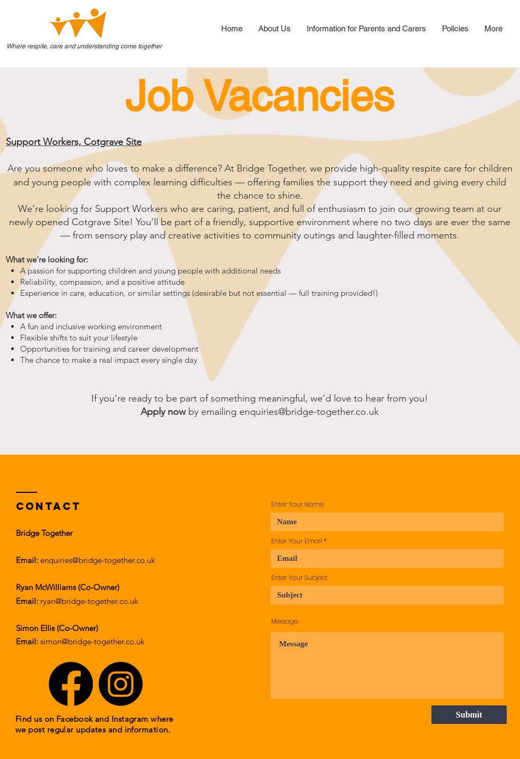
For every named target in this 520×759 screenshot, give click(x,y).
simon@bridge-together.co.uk (92, 641)
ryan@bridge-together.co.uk (89, 601)
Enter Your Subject (299, 578)
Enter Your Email (296, 541)
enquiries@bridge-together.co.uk (309, 411)
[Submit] (469, 714)
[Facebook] (71, 684)
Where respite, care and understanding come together (84, 46)
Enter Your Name (297, 504)
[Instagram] (121, 684)
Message (284, 621)
